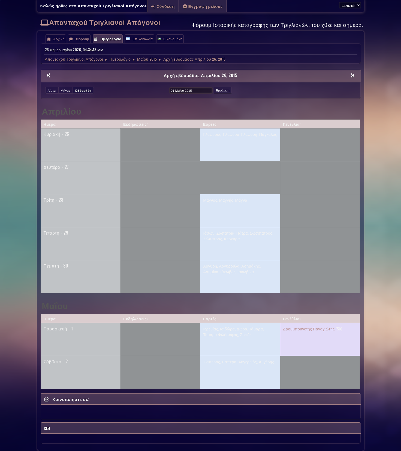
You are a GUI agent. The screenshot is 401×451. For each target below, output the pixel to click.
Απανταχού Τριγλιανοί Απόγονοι (104, 22)
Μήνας (66, 90)
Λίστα (52, 90)
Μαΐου (55, 305)
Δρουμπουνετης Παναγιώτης (308, 329)
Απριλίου (61, 110)
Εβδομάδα (83, 90)
